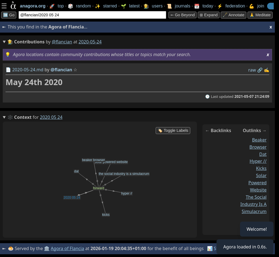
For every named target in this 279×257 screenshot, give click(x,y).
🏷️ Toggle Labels (173, 130)
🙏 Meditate (260, 15)
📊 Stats (215, 248)
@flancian (62, 42)
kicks (261, 168)
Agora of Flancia (67, 248)
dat (263, 154)
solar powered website (257, 182)
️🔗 (260, 70)
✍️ (266, 70)
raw (252, 70)
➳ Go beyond (182, 15)
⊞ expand (209, 15)
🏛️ (46, 248)
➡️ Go (8, 15)
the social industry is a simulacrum (253, 204)
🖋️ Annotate (233, 15)
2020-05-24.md (27, 70)
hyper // (258, 161)
